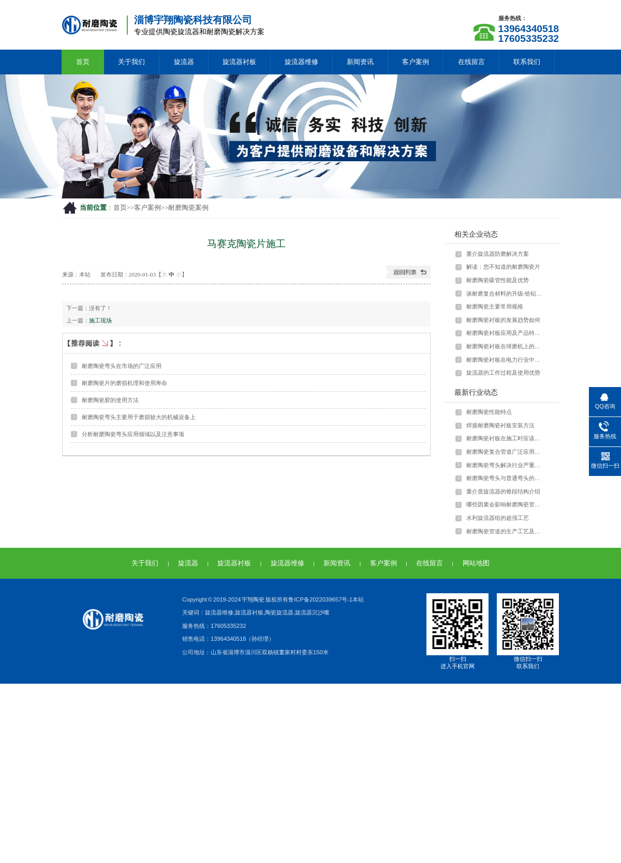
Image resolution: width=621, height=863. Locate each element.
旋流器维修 (301, 62)
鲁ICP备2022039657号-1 (320, 599)
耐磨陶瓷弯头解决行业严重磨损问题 (505, 465)
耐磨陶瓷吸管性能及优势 (497, 280)
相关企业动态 (476, 234)
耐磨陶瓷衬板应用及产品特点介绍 (505, 333)
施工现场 (100, 320)
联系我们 (526, 62)
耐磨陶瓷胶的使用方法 (110, 400)
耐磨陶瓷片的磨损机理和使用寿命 (124, 383)
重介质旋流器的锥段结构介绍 (503, 491)
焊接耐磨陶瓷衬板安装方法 (500, 425)
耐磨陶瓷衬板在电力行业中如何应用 (505, 360)
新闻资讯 (360, 62)
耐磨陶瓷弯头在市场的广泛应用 (121, 366)
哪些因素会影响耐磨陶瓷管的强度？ (505, 504)
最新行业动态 (476, 392)
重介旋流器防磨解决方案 (497, 254)
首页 (83, 62)
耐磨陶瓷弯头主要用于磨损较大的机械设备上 (139, 417)
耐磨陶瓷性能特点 (489, 412)
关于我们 (131, 62)
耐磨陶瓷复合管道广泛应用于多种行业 (505, 452)
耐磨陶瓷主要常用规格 (494, 306)
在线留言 (471, 62)
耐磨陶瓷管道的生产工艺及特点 (505, 531)
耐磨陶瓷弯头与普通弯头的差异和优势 (505, 478)
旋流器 (184, 62)
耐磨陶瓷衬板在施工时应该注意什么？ (505, 438)
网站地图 (476, 563)
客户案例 (415, 62)
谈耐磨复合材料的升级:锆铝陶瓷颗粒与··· (505, 293)
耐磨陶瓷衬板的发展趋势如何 (503, 320)
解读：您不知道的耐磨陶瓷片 (503, 267)
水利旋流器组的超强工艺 (497, 518)
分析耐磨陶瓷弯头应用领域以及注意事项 (133, 434)
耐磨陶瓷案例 (188, 207)
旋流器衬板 (239, 62)
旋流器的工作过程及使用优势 (503, 372)
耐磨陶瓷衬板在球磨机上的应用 (505, 346)
